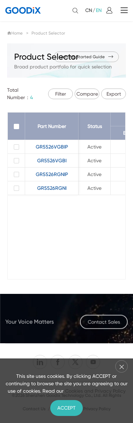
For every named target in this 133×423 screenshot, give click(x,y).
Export (113, 94)
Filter (60, 94)
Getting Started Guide (86, 57)
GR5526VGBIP (52, 147)
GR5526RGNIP (52, 174)
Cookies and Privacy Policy (95, 391)
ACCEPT (66, 408)
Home (15, 33)
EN (99, 10)
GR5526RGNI (51, 188)
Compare (87, 94)
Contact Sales (104, 325)
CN (88, 10)
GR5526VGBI (51, 160)
